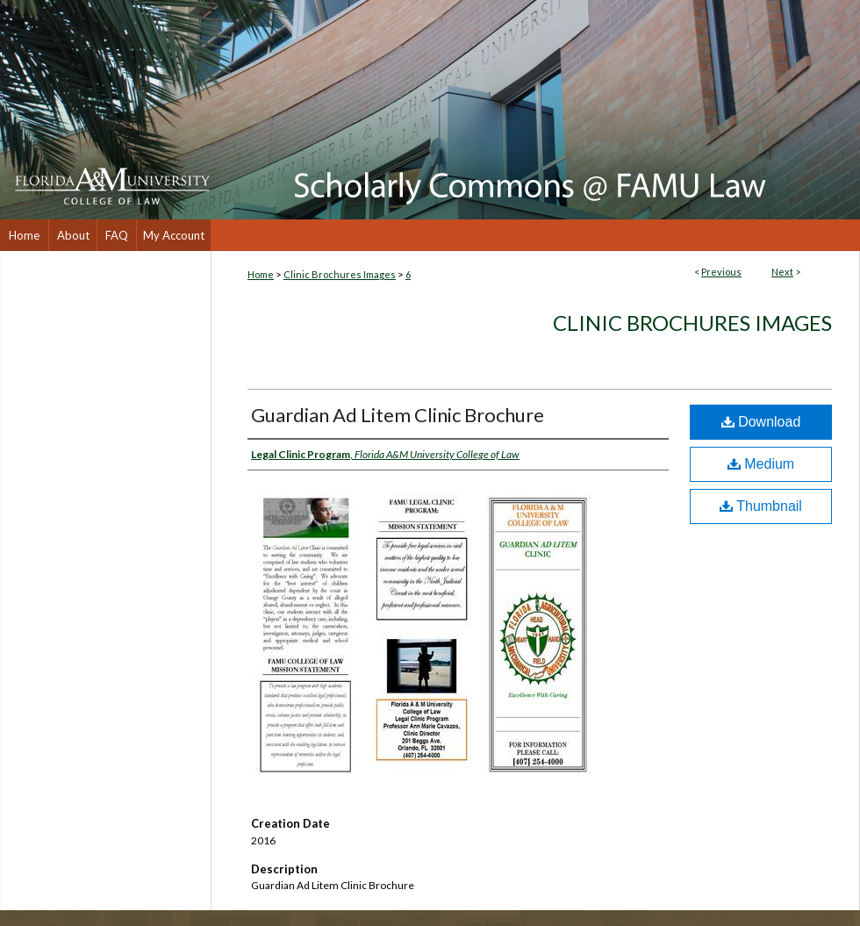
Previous (721, 271)
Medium (760, 463)
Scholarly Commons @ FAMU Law (535, 109)
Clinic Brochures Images (339, 274)
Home (260, 274)
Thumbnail (761, 506)
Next (782, 271)
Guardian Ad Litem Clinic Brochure (397, 415)
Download (761, 421)
